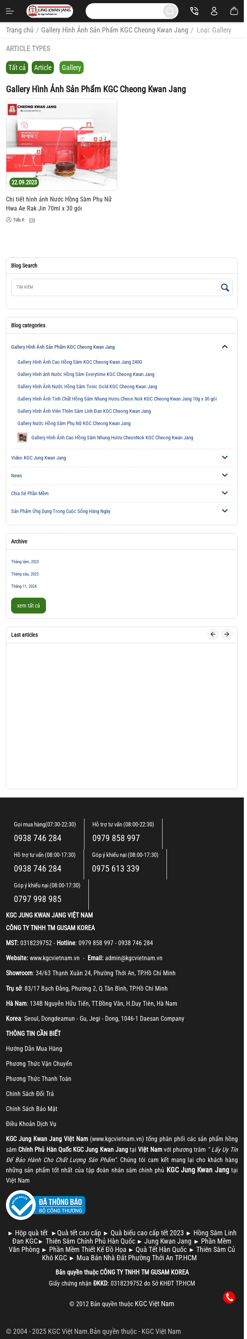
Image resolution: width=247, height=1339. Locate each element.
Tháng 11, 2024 (23, 586)
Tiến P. (15, 220)
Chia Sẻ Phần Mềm (30, 493)
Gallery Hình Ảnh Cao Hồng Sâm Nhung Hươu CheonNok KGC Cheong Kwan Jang (105, 438)
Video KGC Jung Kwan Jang (38, 458)
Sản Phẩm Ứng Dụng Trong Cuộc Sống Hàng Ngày (60, 511)
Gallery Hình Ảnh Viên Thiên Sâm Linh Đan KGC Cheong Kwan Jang (84, 411)
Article (43, 67)
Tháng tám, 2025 (25, 561)
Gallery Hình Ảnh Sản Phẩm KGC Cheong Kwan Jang (63, 347)
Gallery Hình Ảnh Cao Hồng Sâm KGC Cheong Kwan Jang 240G (79, 362)
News (16, 476)
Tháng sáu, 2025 (24, 574)
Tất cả (17, 67)
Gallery (71, 67)
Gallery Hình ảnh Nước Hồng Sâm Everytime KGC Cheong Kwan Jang (85, 374)
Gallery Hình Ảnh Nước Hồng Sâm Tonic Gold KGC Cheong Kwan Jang (87, 386)
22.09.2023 (24, 182)
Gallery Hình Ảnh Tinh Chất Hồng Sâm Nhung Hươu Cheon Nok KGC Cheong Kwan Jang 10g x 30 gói (117, 399)
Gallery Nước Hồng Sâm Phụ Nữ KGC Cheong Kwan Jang (73, 423)
